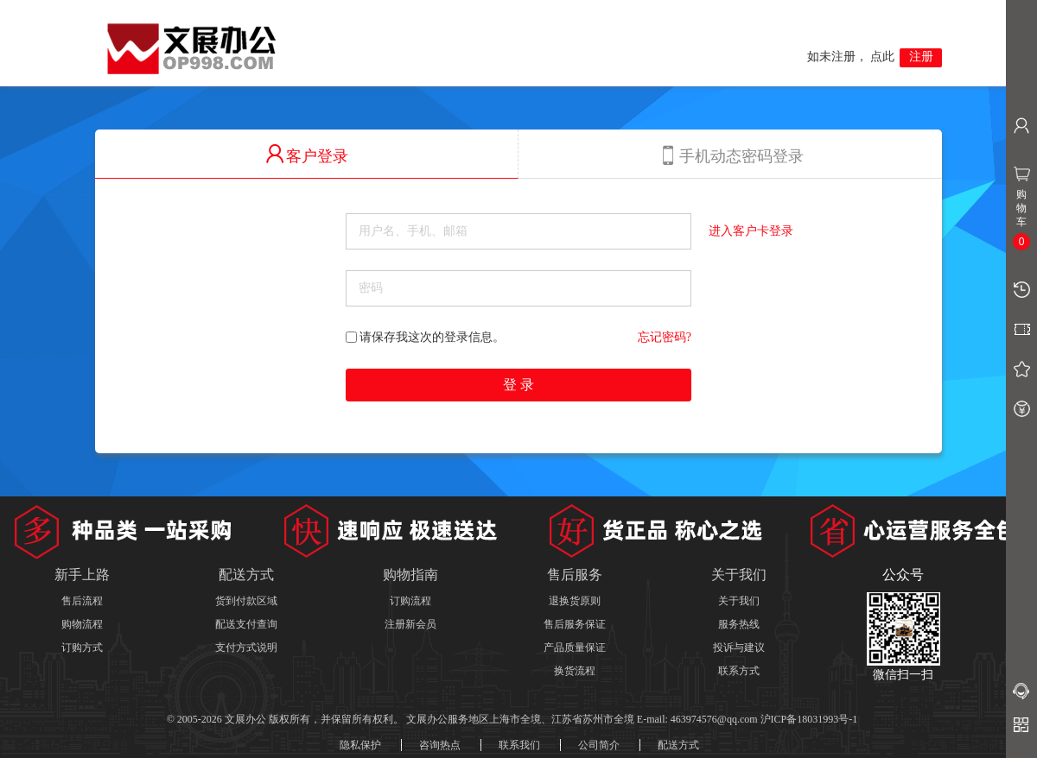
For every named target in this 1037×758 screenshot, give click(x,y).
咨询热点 (440, 745)
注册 (921, 56)
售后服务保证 (575, 624)
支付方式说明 (246, 647)
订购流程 (410, 601)
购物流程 (82, 624)
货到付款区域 (246, 601)
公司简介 (599, 745)
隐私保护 (360, 745)
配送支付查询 (246, 624)
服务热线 (739, 624)
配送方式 (678, 745)
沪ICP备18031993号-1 (809, 719)
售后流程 (82, 601)
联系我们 (519, 745)
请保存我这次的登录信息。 (425, 337)
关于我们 (739, 601)
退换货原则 (575, 601)
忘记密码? (664, 337)
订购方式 (82, 647)
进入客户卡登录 (751, 230)
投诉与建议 (739, 647)
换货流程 (574, 671)
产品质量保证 (575, 647)
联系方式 (739, 671)
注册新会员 (410, 624)
